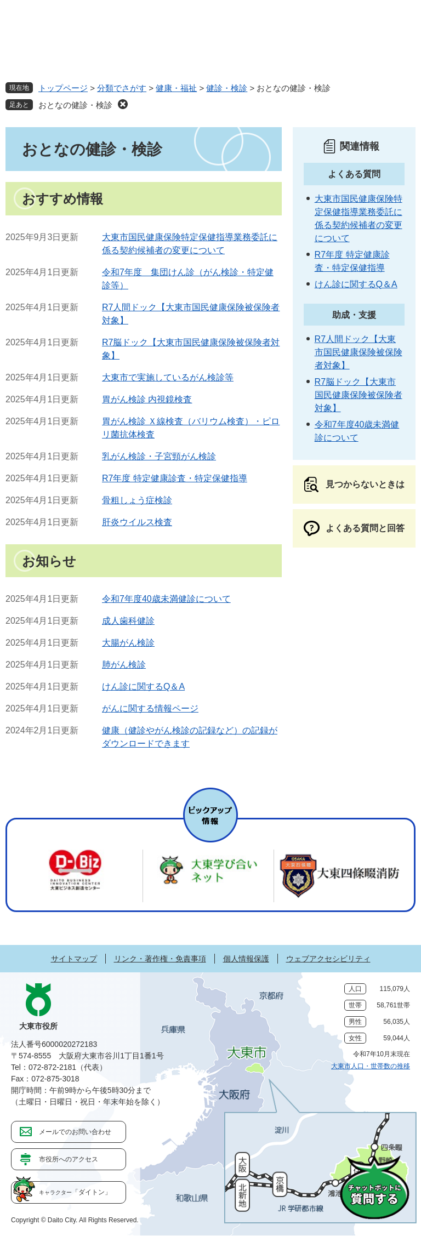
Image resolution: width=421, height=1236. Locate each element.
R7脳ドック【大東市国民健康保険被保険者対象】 (358, 395)
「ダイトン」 (75, 1192)
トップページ (63, 88)
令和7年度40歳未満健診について (166, 598)
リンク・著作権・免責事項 (160, 958)
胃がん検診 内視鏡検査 (147, 399)
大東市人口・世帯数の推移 (370, 1066)
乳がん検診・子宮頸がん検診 (159, 456)
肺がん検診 (124, 664)
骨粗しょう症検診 (137, 500)
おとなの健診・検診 (75, 105)
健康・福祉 (176, 88)
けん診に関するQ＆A (143, 686)
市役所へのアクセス (68, 1159)
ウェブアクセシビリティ (328, 958)
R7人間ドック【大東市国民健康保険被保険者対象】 (358, 352)
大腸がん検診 (128, 642)
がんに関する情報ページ (150, 708)
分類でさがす (121, 88)
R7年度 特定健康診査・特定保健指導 (174, 478)
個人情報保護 (246, 958)
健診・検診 (226, 88)
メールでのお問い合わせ (75, 1132)
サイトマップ (74, 958)
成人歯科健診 (128, 620)
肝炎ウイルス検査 (137, 522)
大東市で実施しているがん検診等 (168, 377)
